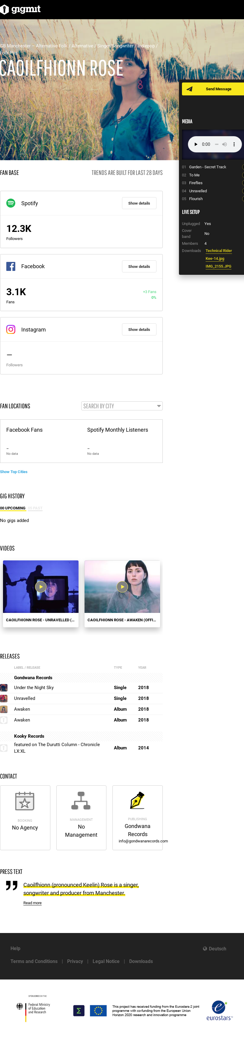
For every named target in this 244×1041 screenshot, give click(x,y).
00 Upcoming (13, 508)
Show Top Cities (14, 472)
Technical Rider (219, 250)
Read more (32, 903)
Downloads (141, 961)
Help (15, 948)
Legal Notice (106, 961)
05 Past (35, 508)
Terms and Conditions (34, 961)
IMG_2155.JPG (218, 266)
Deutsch (217, 949)
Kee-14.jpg (215, 258)
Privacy (75, 961)
